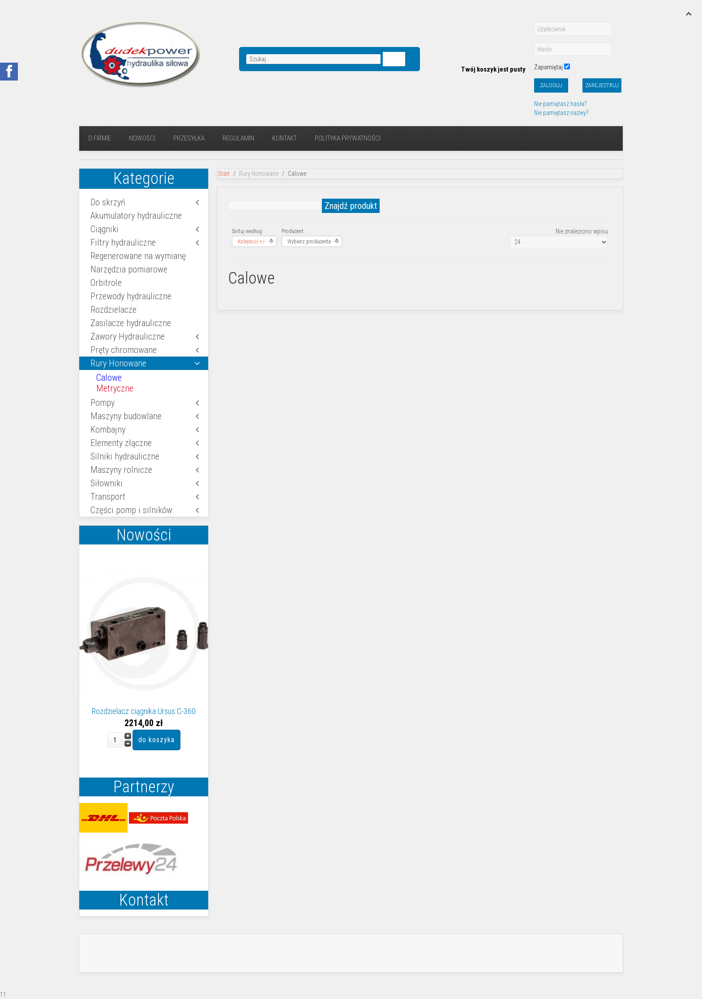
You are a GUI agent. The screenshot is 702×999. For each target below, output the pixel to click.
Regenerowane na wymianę (138, 256)
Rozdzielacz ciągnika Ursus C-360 (144, 710)
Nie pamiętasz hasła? (560, 103)
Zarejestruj (602, 85)
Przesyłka (189, 138)
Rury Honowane (118, 363)
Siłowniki (106, 483)
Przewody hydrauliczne (130, 296)
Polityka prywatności (348, 138)
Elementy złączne (121, 443)
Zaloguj (551, 85)
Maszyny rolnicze (121, 469)
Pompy (102, 402)
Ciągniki (104, 229)
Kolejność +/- (251, 241)
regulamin (238, 138)
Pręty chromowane (123, 349)
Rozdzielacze (113, 309)
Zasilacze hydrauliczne (130, 323)
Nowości (142, 138)
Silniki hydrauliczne (124, 456)
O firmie (99, 138)
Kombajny (107, 429)
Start (224, 173)
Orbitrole (106, 282)
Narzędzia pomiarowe (128, 269)
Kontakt (284, 138)
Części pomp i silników (131, 510)
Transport (107, 496)
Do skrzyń (107, 202)
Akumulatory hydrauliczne (136, 215)
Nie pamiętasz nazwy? (561, 112)
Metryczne (114, 388)
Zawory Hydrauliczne (127, 336)
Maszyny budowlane (126, 416)
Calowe (109, 377)
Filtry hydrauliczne (123, 242)
